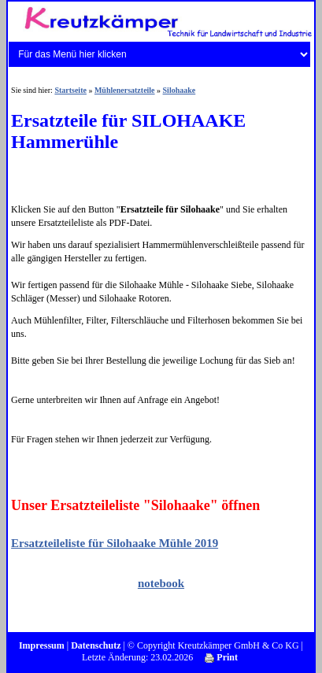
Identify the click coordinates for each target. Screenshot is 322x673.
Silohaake (179, 90)
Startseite (70, 90)
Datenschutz (95, 645)
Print (221, 657)
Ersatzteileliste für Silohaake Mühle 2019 (114, 543)
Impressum (42, 645)
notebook (161, 583)
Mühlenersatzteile (124, 90)
